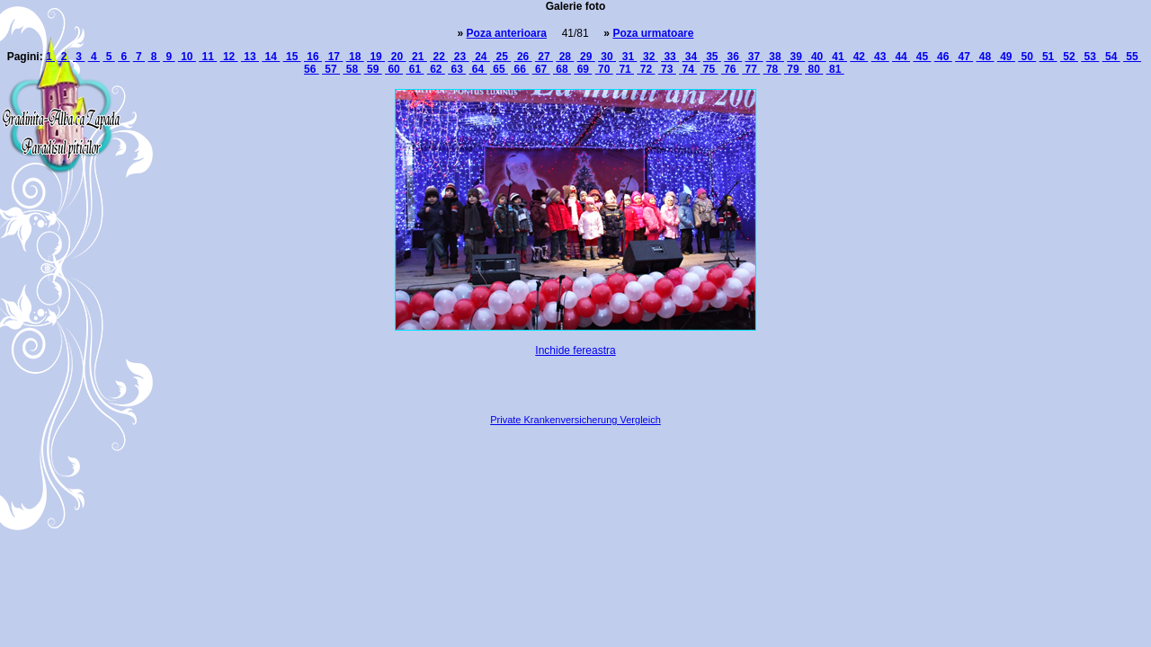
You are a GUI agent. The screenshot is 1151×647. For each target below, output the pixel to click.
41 (838, 56)
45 (922, 56)
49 (1006, 56)
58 (352, 69)
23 (460, 56)
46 (943, 56)
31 (628, 56)
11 (208, 56)
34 (691, 56)
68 (562, 69)
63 (457, 69)
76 (730, 69)
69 (583, 69)
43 (880, 56)
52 (1069, 56)
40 (817, 56)
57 (331, 69)
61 (415, 69)
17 (334, 56)
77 (751, 69)
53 (1090, 56)
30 (607, 56)
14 (271, 56)
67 (541, 69)
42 (859, 56)
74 (688, 69)
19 (376, 56)
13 (250, 56)
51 (1048, 56)
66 (520, 69)
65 (499, 69)
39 (796, 56)
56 (311, 69)
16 (313, 56)
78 (772, 69)
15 (292, 56)
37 (754, 56)
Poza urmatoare (652, 33)
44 (901, 56)
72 (646, 69)
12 (229, 56)
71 (625, 69)
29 (586, 56)
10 (187, 56)
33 (670, 56)
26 (523, 56)
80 (814, 69)
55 (1132, 56)
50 (1027, 56)
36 (733, 56)
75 (709, 69)
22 (439, 56)
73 (667, 69)
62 (436, 69)
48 (985, 56)
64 (478, 69)
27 (544, 56)
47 (964, 56)
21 (418, 56)
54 (1111, 56)
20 (397, 56)
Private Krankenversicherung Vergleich (575, 419)
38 (775, 56)
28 (565, 56)
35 (712, 56)
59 (373, 69)
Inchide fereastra (575, 350)
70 (604, 69)
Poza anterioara (507, 33)
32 (649, 56)
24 (481, 56)
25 (502, 56)
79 (793, 69)
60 (394, 69)
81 (835, 69)
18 (355, 56)
